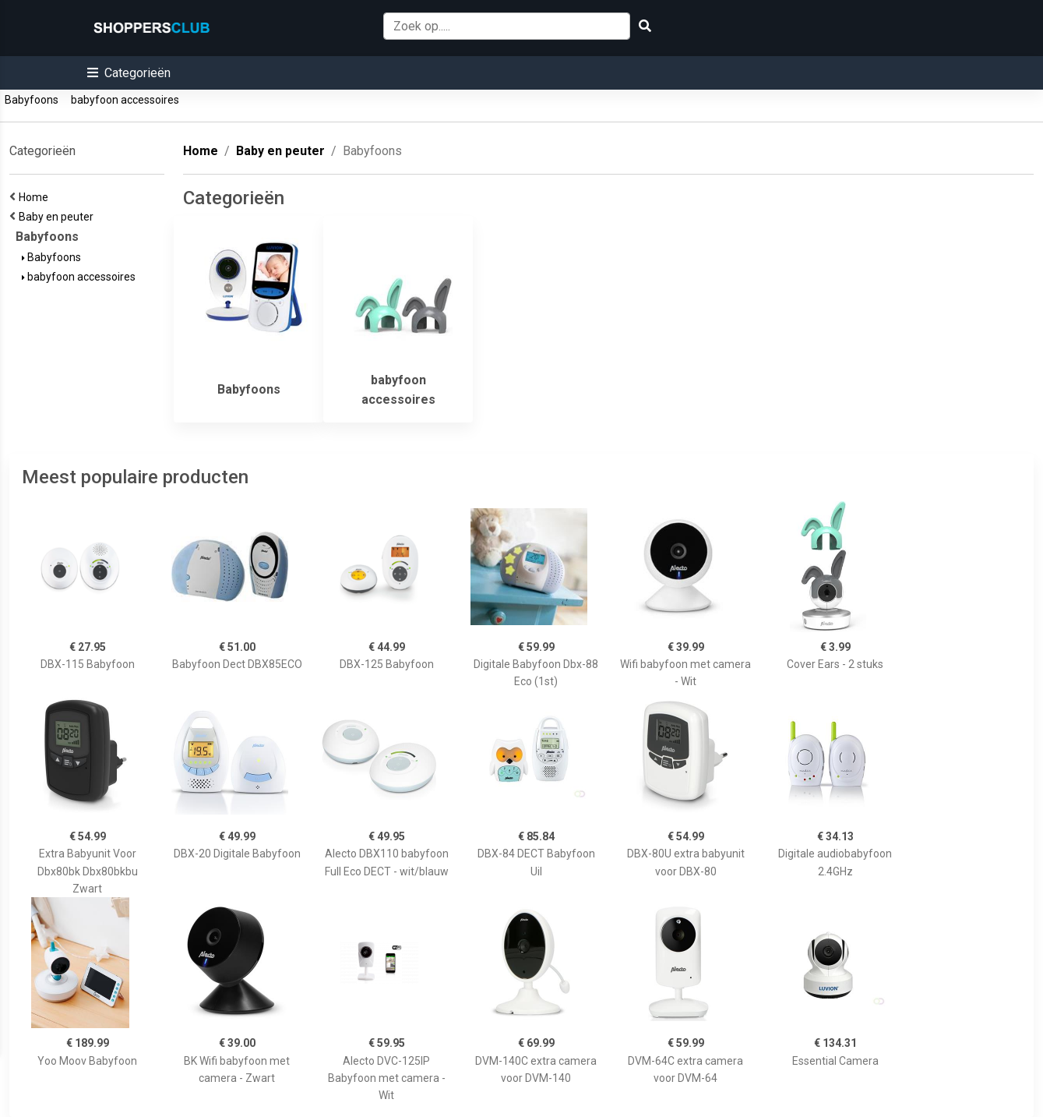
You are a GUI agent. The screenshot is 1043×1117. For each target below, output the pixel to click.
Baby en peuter (58, 216)
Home (36, 197)
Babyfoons (31, 100)
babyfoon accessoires (125, 100)
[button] (129, 72)
